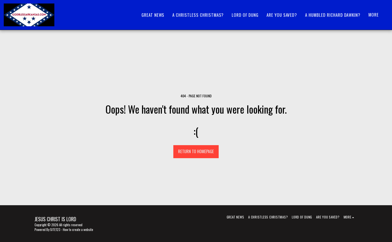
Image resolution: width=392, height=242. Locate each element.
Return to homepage (196, 151)
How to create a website (78, 229)
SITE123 (55, 229)
